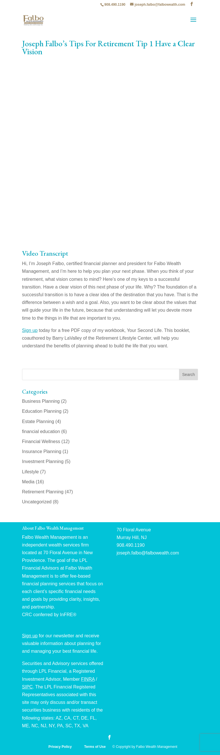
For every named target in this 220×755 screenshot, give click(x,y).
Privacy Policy (60, 747)
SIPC (27, 686)
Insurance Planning (41, 451)
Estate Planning (38, 421)
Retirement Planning (43, 491)
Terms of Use (95, 747)
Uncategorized (37, 501)
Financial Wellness (41, 441)
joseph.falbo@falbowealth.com (148, 552)
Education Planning (42, 411)
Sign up (30, 330)
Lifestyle (30, 471)
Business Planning (41, 401)
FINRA (88, 679)
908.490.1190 (114, 5)
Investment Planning (43, 461)
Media (28, 481)
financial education (41, 431)
